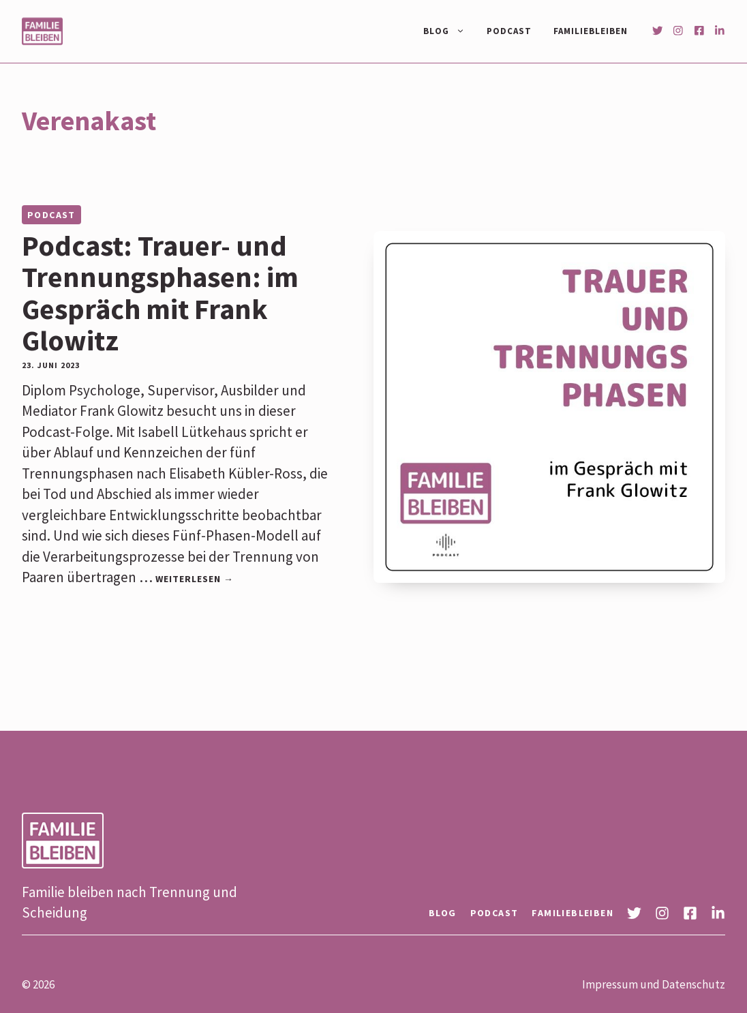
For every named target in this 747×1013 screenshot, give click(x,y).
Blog (449, 31)
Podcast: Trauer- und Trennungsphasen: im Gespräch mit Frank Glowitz (160, 293)
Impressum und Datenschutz (653, 984)
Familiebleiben (590, 31)
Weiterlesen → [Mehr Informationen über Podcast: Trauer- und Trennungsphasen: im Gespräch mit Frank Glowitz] (194, 579)
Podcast (509, 31)
